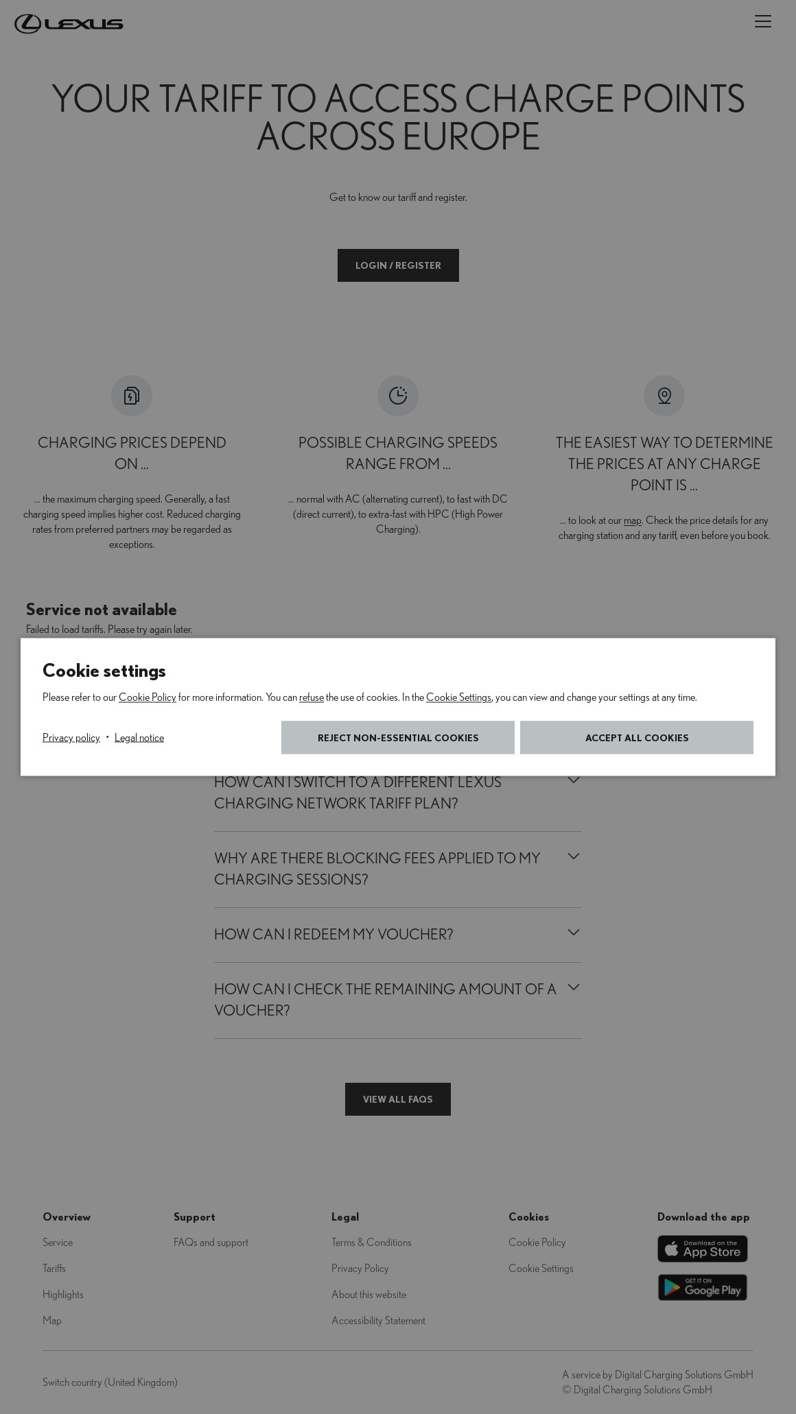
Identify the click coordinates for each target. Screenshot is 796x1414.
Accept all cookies (637, 737)
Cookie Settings (458, 697)
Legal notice (139, 737)
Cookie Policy (147, 697)
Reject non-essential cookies (398, 737)
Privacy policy (71, 737)
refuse (311, 697)
